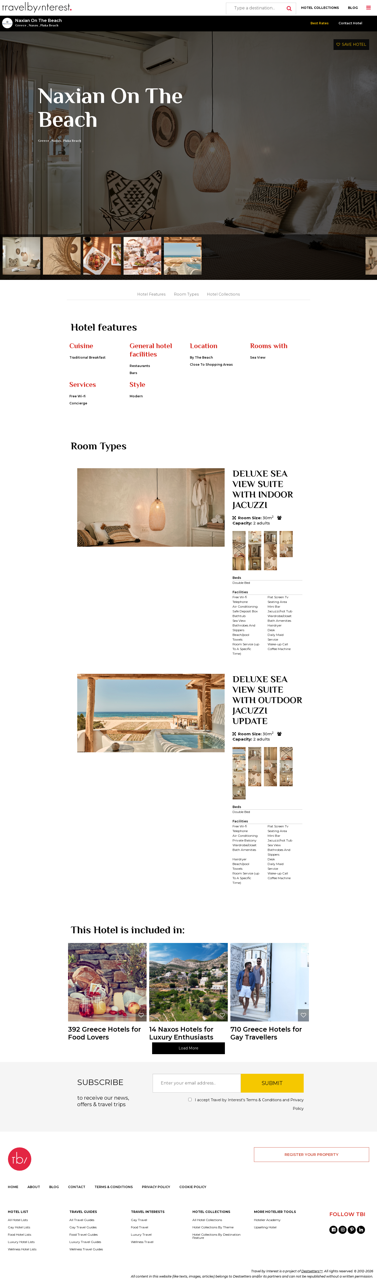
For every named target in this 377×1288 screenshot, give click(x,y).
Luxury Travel (141, 1234)
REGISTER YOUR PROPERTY (312, 1154)
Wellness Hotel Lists (22, 1249)
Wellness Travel (142, 1242)
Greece (20, 25)
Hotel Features (151, 294)
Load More (188, 1048)
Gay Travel (139, 1220)
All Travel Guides (81, 1220)
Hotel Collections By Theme (213, 1227)
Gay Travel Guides (83, 1227)
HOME (13, 1187)
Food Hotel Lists (19, 1234)
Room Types (186, 294)
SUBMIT (272, 1083)
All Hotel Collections (207, 1220)
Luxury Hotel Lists (21, 1242)
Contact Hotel (350, 23)
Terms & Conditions (263, 1100)
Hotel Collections (223, 294)
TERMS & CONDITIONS (114, 1187)
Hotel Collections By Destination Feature (216, 1236)
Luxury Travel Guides (85, 1242)
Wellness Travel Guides (86, 1249)
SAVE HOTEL (351, 44)
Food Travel (139, 1227)
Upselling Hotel (265, 1227)
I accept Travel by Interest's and (246, 1104)
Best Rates (320, 23)
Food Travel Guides (83, 1234)
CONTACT (76, 1187)
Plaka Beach (49, 25)
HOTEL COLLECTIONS (320, 8)
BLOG (353, 8)
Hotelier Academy (267, 1220)
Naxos (33, 25)
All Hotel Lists (18, 1220)
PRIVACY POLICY (156, 1187)
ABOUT (33, 1187)
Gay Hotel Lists (19, 1227)
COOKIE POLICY (192, 1187)
